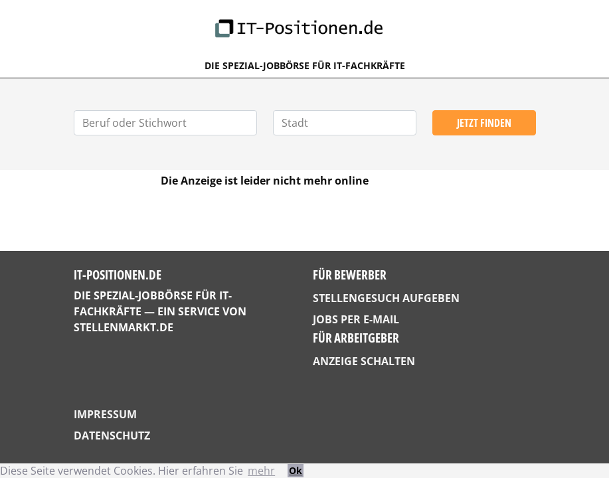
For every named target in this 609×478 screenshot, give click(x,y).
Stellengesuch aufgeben (386, 298)
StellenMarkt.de (123, 327)
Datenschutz (112, 435)
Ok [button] (295, 470)
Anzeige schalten (364, 361)
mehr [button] (261, 470)
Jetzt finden (484, 123)
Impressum (105, 414)
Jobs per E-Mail (356, 319)
